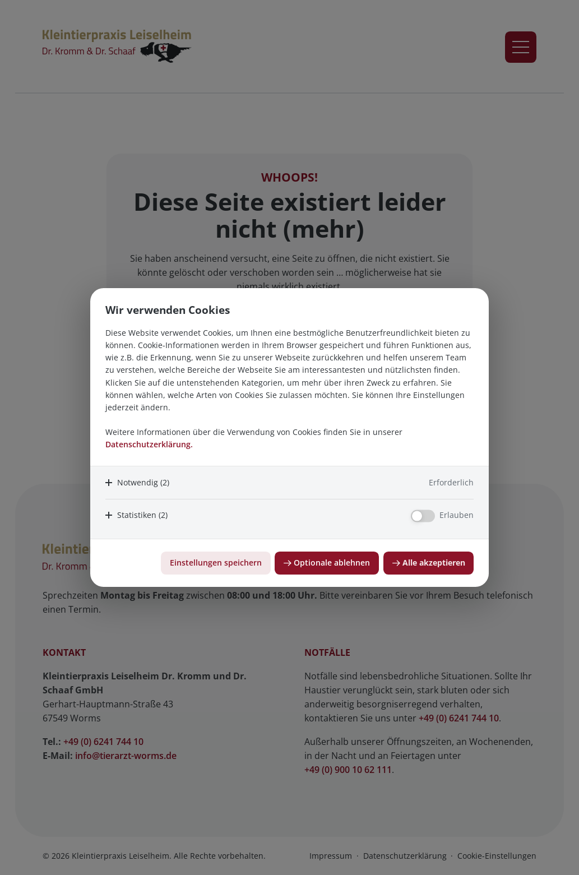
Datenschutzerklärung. (149, 444)
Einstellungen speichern (216, 562)
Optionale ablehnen (332, 562)
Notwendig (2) (143, 482)
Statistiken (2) (142, 515)
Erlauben (456, 515)
